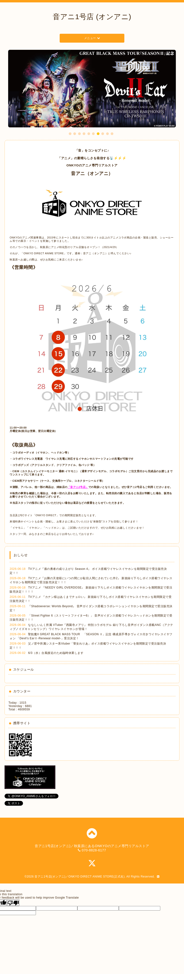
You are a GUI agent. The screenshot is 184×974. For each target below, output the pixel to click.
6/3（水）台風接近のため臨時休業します (55, 653)
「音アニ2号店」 (78, 487)
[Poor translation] (13, 902)
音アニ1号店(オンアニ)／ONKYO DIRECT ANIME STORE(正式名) (79, 876)
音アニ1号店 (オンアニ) (92, 17)
